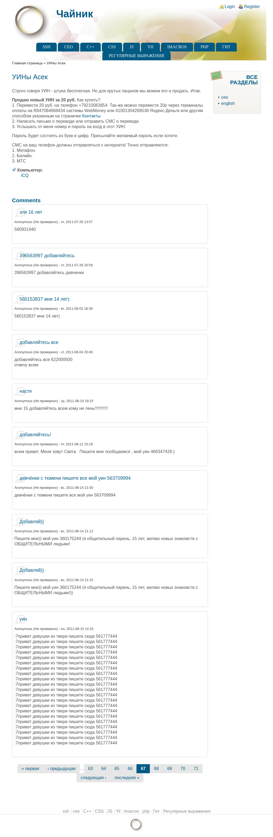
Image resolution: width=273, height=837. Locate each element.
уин (23, 619)
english (228, 103)
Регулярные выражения (136, 55)
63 (90, 768)
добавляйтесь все (38, 342)
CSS (112, 47)
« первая (30, 768)
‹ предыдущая (61, 768)
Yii (150, 47)
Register (252, 6)
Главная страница (27, 63)
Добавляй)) (31, 521)
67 (143, 768)
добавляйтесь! (35, 434)
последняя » (127, 777)
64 (103, 768)
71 (196, 768)
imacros (177, 47)
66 (130, 768)
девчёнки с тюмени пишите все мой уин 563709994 (75, 478)
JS (132, 47)
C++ (90, 47)
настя (25, 391)
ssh (46, 47)
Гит (226, 47)
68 (156, 768)
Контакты (91, 116)
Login (229, 6)
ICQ (25, 175)
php (204, 47)
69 (169, 768)
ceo (68, 47)
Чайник (74, 13)
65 (117, 768)
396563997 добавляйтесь (47, 255)
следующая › (93, 777)
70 (182, 768)
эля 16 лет (30, 212)
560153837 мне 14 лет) (44, 299)
